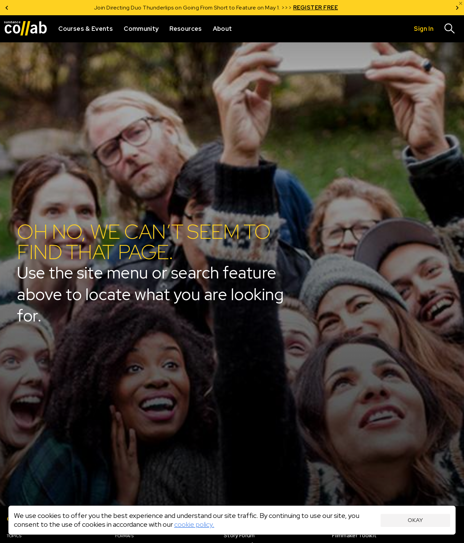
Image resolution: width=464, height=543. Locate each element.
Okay (415, 520)
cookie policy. (194, 524)
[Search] (449, 28)
